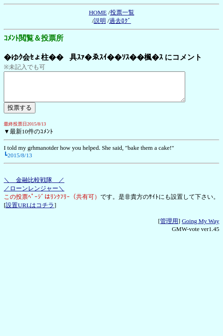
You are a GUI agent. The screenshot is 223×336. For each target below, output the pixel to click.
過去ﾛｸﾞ (120, 20)
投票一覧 (122, 12)
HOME (97, 12)
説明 (100, 20)
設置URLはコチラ (30, 210)
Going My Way (200, 226)
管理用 (169, 226)
